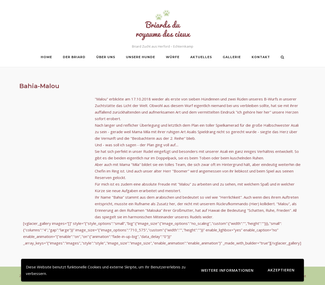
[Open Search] (282, 57)
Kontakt (261, 57)
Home (46, 57)
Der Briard (74, 57)
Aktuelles (201, 57)
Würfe (172, 57)
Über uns (105, 57)
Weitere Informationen (227, 270)
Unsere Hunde (140, 57)
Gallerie (232, 57)
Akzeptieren (281, 269)
